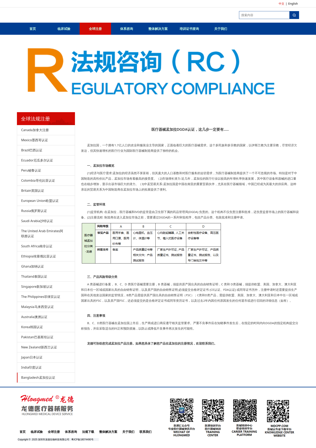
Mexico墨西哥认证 (34, 140)
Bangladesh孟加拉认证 (38, 377)
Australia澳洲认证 (34, 317)
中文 (281, 3)
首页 (32, 28)
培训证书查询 (189, 28)
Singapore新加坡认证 (37, 286)
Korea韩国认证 (32, 327)
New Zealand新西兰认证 (39, 347)
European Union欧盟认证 (40, 200)
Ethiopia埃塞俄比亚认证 (38, 256)
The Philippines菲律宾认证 (40, 296)
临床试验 (63, 28)
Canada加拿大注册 (35, 130)
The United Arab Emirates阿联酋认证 (42, 233)
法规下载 (88, 431)
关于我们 (220, 28)
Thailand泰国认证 (34, 276)
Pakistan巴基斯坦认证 (37, 337)
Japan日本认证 (32, 357)
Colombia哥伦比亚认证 (38, 180)
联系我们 (145, 431)
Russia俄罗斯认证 (34, 211)
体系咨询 (126, 28)
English (293, 3)
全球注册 (95, 28)
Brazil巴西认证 (31, 150)
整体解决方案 (158, 28)
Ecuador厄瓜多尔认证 (37, 160)
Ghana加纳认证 (32, 266)
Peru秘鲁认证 (31, 170)
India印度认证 (31, 367)
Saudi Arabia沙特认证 (37, 221)
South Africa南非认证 (36, 246)
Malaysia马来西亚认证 (37, 307)
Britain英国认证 (32, 190)
